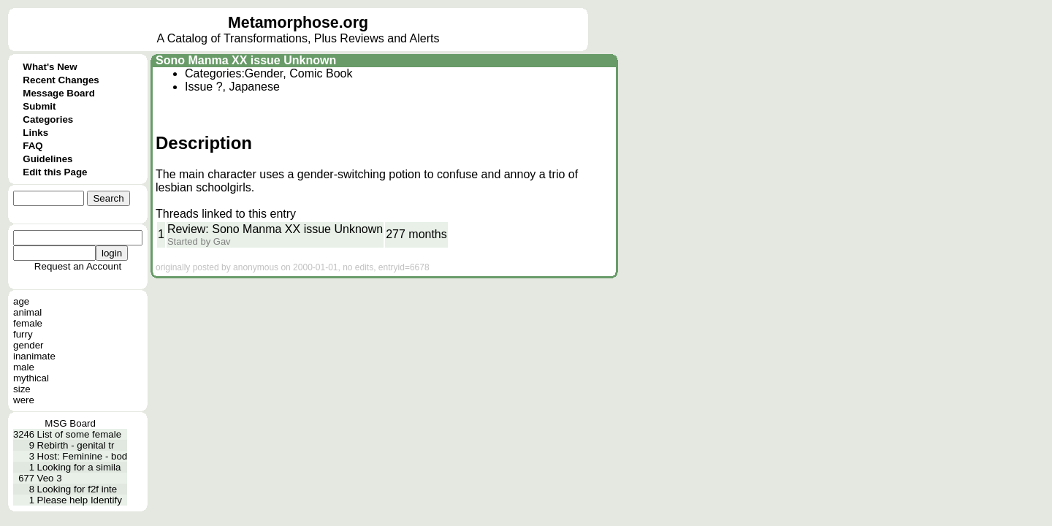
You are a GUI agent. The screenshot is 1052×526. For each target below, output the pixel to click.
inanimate (34, 356)
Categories (48, 119)
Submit (39, 106)
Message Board (59, 93)
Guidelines (47, 158)
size (22, 389)
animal (27, 312)
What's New (50, 66)
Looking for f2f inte (77, 489)
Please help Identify (79, 500)
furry (23, 334)
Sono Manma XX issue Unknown (246, 60)
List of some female (79, 434)
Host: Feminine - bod (82, 456)
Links (35, 132)
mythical (31, 378)
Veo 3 (49, 478)
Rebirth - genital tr (76, 445)
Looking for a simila (79, 467)
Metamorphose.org (298, 22)
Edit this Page (55, 172)
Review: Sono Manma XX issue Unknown (275, 229)
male (23, 367)
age (21, 301)
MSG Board (70, 423)
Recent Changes (61, 80)
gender (28, 345)
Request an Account (77, 266)
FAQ (32, 145)
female (27, 323)
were (23, 399)
